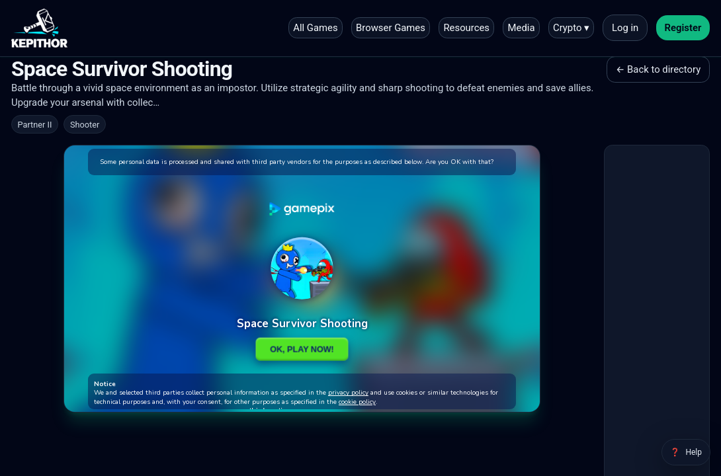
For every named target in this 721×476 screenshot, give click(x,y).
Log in (625, 28)
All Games (315, 28)
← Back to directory (658, 69)
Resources (466, 28)
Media (521, 28)
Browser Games (390, 28)
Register (683, 28)
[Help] (685, 452)
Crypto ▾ (571, 28)
